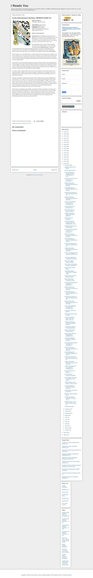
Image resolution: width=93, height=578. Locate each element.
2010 (65, 432)
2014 (65, 157)
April (66, 423)
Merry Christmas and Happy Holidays (70, 210)
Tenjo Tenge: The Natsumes (69, 218)
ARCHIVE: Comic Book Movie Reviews (65, 551)
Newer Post (15, 170)
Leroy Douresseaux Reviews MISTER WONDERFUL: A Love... (69, 174)
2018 (65, 148)
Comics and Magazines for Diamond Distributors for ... (71, 254)
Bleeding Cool (65, 489)
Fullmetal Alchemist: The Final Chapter (70, 226)
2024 (65, 136)
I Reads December (69, 406)
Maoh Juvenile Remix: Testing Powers (70, 330)
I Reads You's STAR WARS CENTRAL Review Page (65, 562)
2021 (65, 142)
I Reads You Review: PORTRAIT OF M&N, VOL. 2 (70, 398)
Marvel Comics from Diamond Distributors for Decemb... (71, 184)
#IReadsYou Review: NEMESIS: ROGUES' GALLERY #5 (69, 458)
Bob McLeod (65, 492)
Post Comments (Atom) (38, 174)
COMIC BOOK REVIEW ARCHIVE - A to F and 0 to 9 (65, 514)
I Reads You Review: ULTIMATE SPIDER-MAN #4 (70, 339)
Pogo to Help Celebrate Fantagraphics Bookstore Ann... (70, 335)
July (66, 417)
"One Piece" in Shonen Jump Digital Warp (70, 327)
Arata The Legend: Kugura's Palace (69, 261)
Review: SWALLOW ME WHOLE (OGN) (70, 276)
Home (34, 170)
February (67, 428)
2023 (65, 138)
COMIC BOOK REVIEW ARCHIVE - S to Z (65, 533)
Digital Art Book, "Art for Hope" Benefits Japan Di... (70, 403)
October (67, 411)
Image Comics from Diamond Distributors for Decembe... (71, 198)
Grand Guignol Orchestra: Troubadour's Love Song (71, 379)
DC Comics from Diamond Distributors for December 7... (71, 344)
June (66, 419)
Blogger (69, 575)
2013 (65, 159)
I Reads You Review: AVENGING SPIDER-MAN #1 (70, 323)
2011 (65, 163)
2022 (65, 140)
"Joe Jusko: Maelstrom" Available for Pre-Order (71, 258)
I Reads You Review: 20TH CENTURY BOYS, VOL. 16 (70, 319)
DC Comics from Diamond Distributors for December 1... (71, 284)
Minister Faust (65, 498)
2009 (65, 434)
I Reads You (19, 5)
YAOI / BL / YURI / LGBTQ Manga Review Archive (65, 539)
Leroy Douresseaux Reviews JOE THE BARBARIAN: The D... (70, 223)
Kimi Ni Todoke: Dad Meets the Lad (69, 207)
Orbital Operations (64, 486)
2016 (65, 152)
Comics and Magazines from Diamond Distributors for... (70, 203)
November (67, 409)
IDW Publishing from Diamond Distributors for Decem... (71, 189)
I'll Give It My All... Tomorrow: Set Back (70, 375)
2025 (65, 134)
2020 (65, 144)
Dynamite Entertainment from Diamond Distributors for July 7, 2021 (71, 466)
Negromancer (65, 501)
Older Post (54, 170)
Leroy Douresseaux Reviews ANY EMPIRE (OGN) (71, 272)
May (66, 421)
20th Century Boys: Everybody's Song (69, 279)
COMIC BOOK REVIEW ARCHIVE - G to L (65, 520)
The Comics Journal (65, 504)
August (67, 415)
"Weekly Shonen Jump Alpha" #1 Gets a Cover (71, 383)
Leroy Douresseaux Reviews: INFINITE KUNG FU (70, 387)
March (66, 426)
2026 (65, 131)
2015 (65, 155)
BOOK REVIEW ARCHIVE (64, 546)
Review (24, 123)
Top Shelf (29, 123)
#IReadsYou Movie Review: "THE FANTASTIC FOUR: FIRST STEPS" (71, 29)
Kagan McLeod (19, 123)
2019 (65, 146)
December (67, 165)
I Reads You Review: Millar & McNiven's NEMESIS (70, 214)
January (67, 430)
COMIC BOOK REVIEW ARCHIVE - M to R (65, 527)
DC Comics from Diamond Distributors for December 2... (71, 180)
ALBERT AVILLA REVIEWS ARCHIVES (65, 556)
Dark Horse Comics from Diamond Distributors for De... (71, 194)
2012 (65, 161)
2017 (65, 150)
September (67, 413)
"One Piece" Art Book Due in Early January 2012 (71, 265)
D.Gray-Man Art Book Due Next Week (71, 391)
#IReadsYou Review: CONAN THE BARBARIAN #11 (70, 454)
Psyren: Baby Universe (70, 170)
